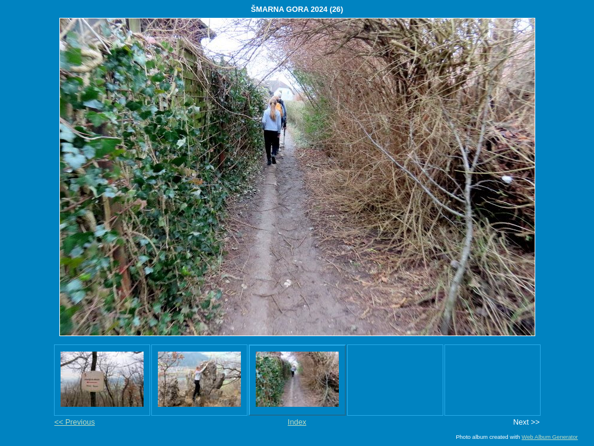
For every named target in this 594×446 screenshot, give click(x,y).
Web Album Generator (550, 437)
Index (297, 421)
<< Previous (75, 421)
